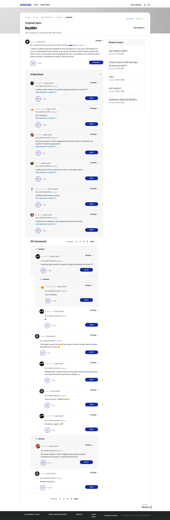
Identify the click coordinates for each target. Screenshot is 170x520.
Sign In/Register (136, 5)
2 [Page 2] (80, 242)
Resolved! (130, 19)
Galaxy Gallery (45, 5)
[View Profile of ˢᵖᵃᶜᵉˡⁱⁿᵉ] (38, 163)
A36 (111, 77)
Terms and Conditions (58, 514)
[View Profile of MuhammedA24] (40, 109)
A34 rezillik (114, 88)
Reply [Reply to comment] (92, 98)
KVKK (94, 517)
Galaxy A (82, 45)
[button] (99, 41)
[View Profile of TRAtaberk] (38, 215)
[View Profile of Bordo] (74, 45)
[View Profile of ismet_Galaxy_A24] (41, 189)
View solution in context (45, 92)
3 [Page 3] (83, 242)
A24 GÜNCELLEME (117, 51)
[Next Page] (93, 241)
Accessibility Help (32, 514)
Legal (94, 514)
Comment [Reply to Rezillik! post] (96, 62)
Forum (36, 5)
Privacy (79, 514)
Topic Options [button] (138, 28)
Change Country (111, 516)
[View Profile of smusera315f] (39, 83)
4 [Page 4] (87, 242)
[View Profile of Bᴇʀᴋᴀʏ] (33, 42)
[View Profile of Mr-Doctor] (38, 135)
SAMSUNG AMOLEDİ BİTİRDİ (122, 99)
